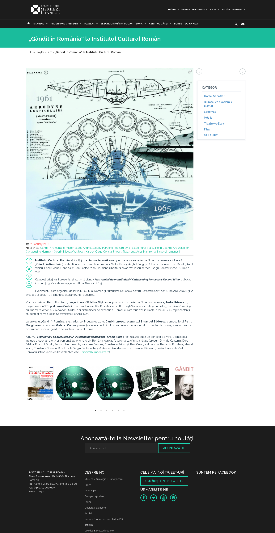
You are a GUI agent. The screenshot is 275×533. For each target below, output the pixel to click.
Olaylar (89, 23)
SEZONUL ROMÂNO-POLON (117, 23)
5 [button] (118, 410)
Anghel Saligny (92, 247)
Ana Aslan (179, 247)
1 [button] (95, 410)
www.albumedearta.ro (95, 352)
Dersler (185, 9)
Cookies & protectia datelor (100, 530)
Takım (88, 484)
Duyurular (192, 23)
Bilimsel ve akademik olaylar (218, 103)
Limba (171, 9)
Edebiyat (210, 111)
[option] (40, 383)
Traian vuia (129, 251)
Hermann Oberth (52, 251)
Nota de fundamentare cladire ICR (104, 519)
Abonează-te (174, 448)
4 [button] (112, 410)
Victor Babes (74, 247)
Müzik (208, 117)
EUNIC (139, 23)
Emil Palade (132, 247)
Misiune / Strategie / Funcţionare (104, 479)
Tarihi (88, 502)
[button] (190, 72)
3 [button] (107, 410)
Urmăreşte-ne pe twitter (164, 481)
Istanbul (38, 23)
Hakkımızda (198, 9)
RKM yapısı (91, 490)
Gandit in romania (51, 247)
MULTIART (211, 135)
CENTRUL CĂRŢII (158, 23)
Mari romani (150, 251)
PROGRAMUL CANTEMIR (64, 23)
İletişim (226, 9)
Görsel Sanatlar (214, 96)
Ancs (139, 251)
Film (206, 129)
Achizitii (89, 513)
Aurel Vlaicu (147, 247)
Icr (64, 247)
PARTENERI (237, 9)
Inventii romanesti (169, 251)
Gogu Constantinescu (108, 251)
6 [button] (124, 410)
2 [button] (101, 410)
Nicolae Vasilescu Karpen (79, 251)
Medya (213, 9)
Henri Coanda (163, 247)
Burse (178, 23)
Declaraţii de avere (95, 507)
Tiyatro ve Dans (214, 123)
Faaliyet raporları (94, 496)
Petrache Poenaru (113, 247)
